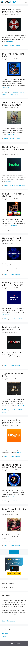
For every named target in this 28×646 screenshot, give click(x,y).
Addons (6, 45)
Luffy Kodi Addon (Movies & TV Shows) (14, 510)
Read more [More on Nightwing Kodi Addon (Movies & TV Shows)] (17, 270)
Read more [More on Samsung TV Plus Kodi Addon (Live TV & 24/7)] (6, 314)
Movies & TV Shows (14, 45)
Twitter (4, 636)
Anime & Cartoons (14, 92)
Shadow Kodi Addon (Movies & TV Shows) (11, 466)
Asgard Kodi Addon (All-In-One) (13, 374)
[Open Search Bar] (22, 2)
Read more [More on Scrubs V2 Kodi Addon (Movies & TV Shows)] (11, 134)
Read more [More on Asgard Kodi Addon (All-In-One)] (21, 405)
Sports (16, 94)
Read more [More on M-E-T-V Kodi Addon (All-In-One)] (6, 87)
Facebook (5, 633)
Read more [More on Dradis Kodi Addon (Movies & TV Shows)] (5, 361)
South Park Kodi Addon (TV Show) (13, 194)
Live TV (22, 92)
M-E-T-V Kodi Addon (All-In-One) (13, 55)
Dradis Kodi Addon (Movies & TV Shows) (11, 328)
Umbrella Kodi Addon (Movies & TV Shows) (12, 10)
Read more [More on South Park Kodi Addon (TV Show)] (14, 225)
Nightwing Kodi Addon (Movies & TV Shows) (12, 239)
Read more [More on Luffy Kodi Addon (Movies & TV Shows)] (14, 541)
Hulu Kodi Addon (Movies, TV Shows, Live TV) (13, 149)
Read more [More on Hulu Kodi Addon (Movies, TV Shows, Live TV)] (8, 181)
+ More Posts (14, 552)
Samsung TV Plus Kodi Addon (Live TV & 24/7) (12, 283)
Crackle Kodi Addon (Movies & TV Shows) (11, 421)
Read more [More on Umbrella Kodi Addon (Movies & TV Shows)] (10, 41)
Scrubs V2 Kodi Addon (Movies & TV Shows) (12, 103)
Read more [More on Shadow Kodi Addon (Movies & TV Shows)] (11, 496)
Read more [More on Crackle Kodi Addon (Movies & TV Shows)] (20, 452)
